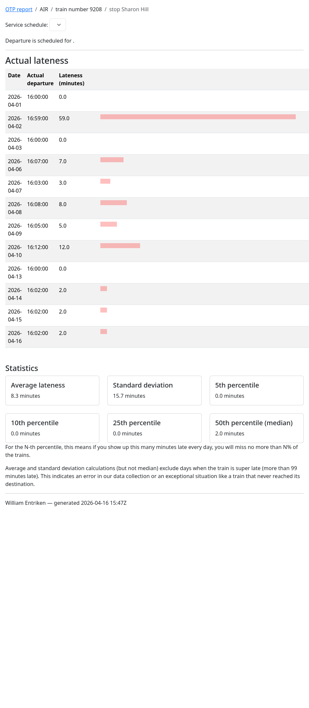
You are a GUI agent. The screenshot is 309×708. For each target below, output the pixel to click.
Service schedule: (26, 24)
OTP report (18, 9)
